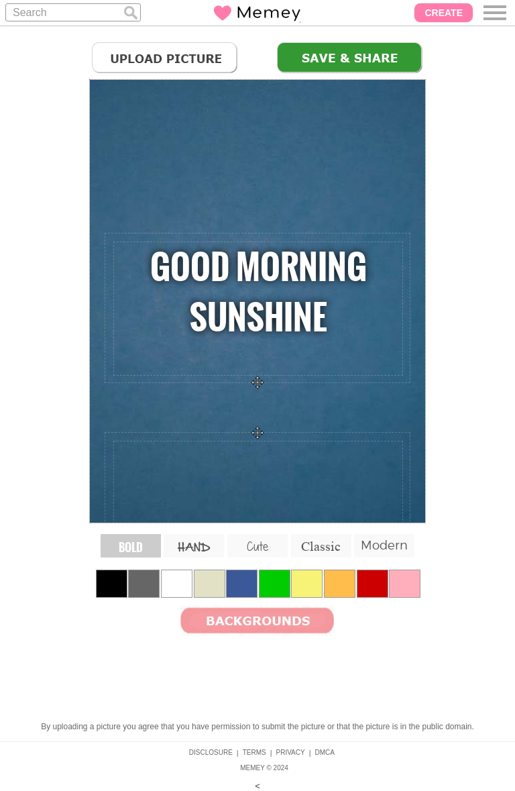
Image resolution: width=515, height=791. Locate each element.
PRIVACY (290, 752)
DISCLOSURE (211, 752)
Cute (257, 546)
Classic (321, 546)
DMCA (325, 752)
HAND (194, 547)
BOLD (131, 547)
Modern (384, 545)
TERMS (254, 752)
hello (258, 507)
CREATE (443, 12)
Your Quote (258, 308)
